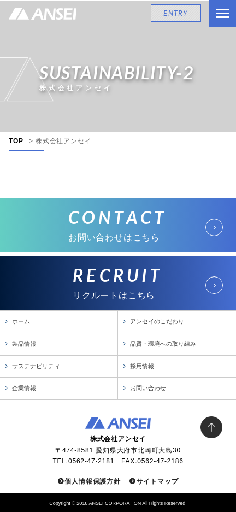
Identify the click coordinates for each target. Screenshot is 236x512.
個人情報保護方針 (92, 481)
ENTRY (175, 13)
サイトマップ (158, 481)
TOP (16, 141)
